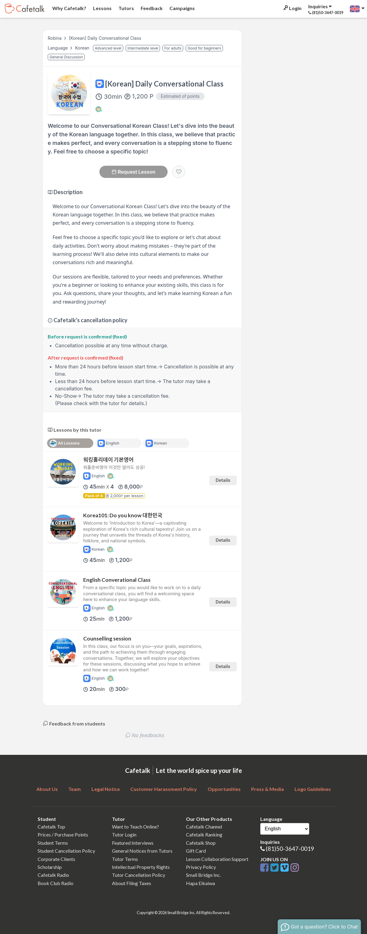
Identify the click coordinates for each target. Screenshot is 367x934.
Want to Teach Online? (135, 826)
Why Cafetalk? (68, 8)
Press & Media (267, 789)
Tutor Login (124, 834)
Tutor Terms (125, 859)
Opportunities (224, 789)
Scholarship (50, 867)
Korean (83, 47)
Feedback (151, 8)
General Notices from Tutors (142, 851)
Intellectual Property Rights (141, 867)
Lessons (102, 8)
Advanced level (108, 48)
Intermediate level (143, 48)
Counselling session (107, 638)
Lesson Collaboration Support (217, 859)
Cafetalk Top (51, 826)
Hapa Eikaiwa (200, 883)
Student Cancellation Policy (66, 851)
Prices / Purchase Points (63, 834)
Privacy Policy (201, 867)
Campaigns (182, 8)
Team (74, 789)
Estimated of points (180, 96)
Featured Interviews (133, 843)
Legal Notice (105, 789)
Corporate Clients (56, 859)
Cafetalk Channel (204, 826)
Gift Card (196, 851)
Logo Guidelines (313, 789)
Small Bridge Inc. (203, 875)
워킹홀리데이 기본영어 (108, 459)
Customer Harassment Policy (163, 789)
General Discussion (66, 57)
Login (292, 8)
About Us (47, 789)
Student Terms (53, 843)
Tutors (125, 8)
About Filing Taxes (131, 883)
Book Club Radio (55, 883)
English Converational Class (116, 580)
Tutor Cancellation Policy (138, 875)
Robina (54, 38)
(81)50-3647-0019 (290, 848)
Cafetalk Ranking (204, 834)
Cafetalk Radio (53, 875)
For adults (172, 48)
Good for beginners (204, 48)
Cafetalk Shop (201, 843)
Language (58, 47)
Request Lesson (133, 172)
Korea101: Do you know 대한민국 (122, 515)
